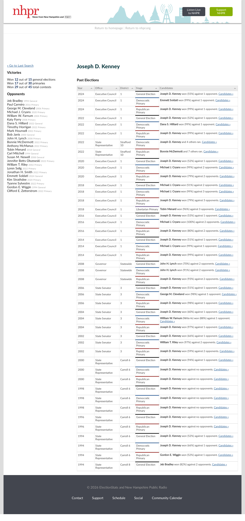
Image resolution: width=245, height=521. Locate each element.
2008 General (37, 157)
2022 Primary (38, 127)
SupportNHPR (221, 12)
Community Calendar (167, 498)
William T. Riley (17, 164)
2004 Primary (40, 116)
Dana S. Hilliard (17, 123)
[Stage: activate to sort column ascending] (147, 88)
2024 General (36, 176)
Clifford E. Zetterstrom (22, 191)
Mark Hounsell (17, 131)
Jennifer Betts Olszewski (23, 161)
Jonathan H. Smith (19, 172)
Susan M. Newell (18, 157)
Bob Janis (13, 134)
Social (138, 498)
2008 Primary (29, 120)
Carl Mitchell (15, 153)
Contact (77, 498)
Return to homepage (109, 28)
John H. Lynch (16, 138)
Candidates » (226, 94)
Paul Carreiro (15, 104)
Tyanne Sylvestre (18, 183)
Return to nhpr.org (138, 28)
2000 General (27, 135)
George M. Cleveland (21, 108)
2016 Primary (32, 105)
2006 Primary (42, 109)
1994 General (30, 101)
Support (97, 498)
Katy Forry (14, 119)
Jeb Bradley (15, 100)
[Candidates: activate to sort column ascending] (198, 88)
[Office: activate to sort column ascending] (106, 88)
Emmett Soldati (17, 176)
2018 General (33, 150)
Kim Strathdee (16, 179)
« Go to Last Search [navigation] (20, 65)
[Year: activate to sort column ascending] (85, 88)
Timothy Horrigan (19, 127)
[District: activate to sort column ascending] (127, 88)
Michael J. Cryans (19, 112)
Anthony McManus (20, 146)
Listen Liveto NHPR (194, 12)
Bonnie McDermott (20, 142)
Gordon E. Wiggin (19, 187)
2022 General (35, 124)
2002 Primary (34, 131)
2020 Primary (38, 112)
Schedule (118, 498)
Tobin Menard (16, 149)
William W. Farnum (20, 115)
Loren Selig (14, 168)
